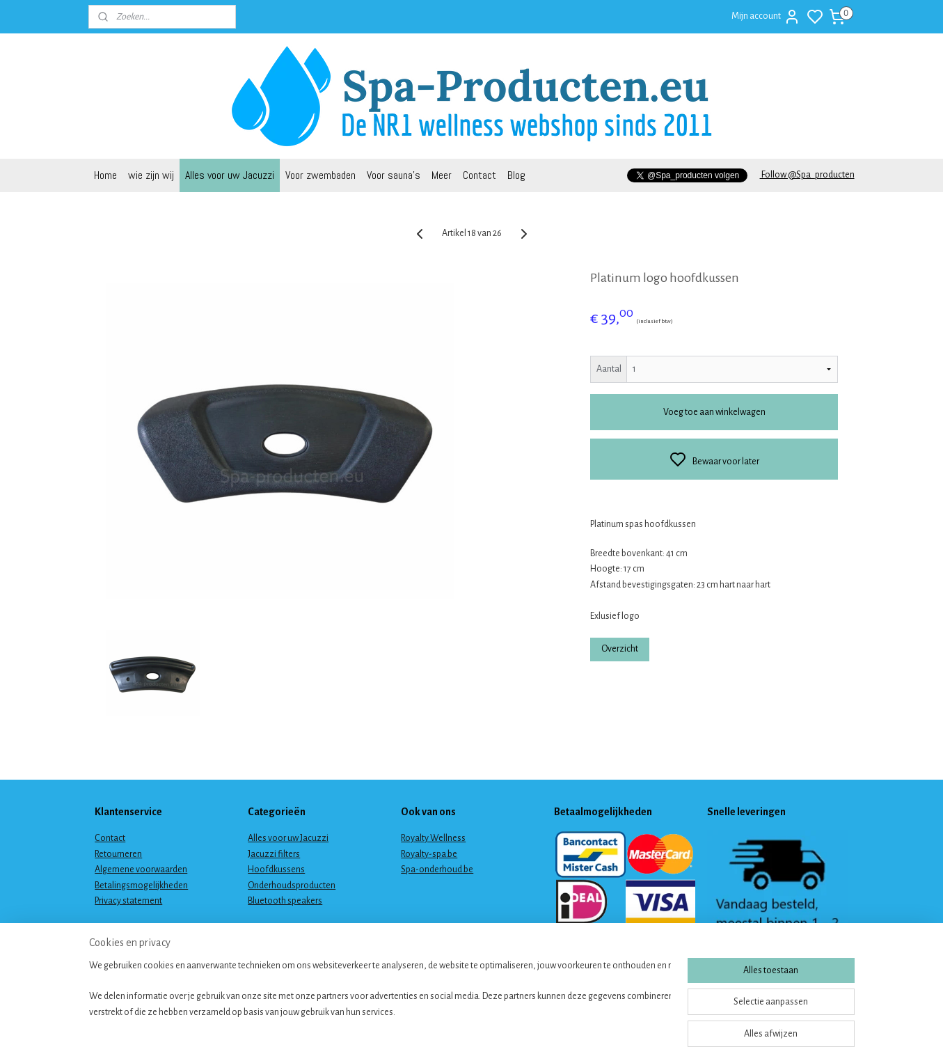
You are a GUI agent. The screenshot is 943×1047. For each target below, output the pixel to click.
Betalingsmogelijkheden (141, 885)
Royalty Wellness (433, 838)
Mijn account (765, 16)
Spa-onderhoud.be (437, 869)
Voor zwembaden (320, 175)
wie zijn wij (151, 175)
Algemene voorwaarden (141, 869)
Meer (441, 175)
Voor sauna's (393, 175)
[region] (380, 999)
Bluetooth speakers (285, 901)
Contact (479, 175)
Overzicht (619, 649)
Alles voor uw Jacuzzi (229, 175)
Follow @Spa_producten (807, 175)
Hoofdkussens (276, 869)
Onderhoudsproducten (291, 885)
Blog (516, 175)
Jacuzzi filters (274, 854)
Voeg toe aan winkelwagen (714, 412)
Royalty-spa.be (429, 854)
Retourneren (118, 854)
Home (105, 175)
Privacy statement (128, 901)
